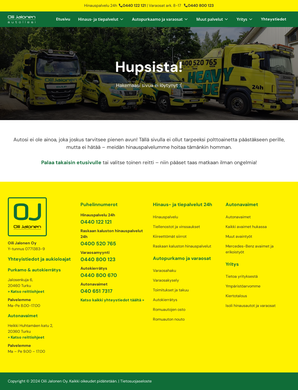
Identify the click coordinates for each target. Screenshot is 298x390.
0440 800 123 (198, 5)
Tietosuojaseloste (136, 381)
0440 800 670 (98, 275)
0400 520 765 (98, 243)
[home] (21, 19)
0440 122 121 (132, 5)
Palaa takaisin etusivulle (72, 162)
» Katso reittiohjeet (26, 291)
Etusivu (63, 19)
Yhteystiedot (273, 19)
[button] (101, 19)
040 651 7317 (96, 291)
